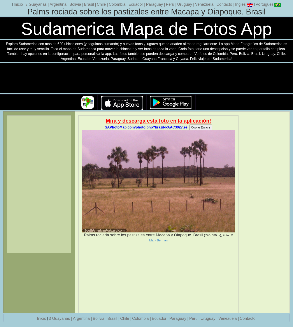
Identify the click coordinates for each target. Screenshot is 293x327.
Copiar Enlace (200, 127)
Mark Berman (158, 240)
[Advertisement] (158, 277)
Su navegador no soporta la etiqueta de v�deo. (146, 78)
